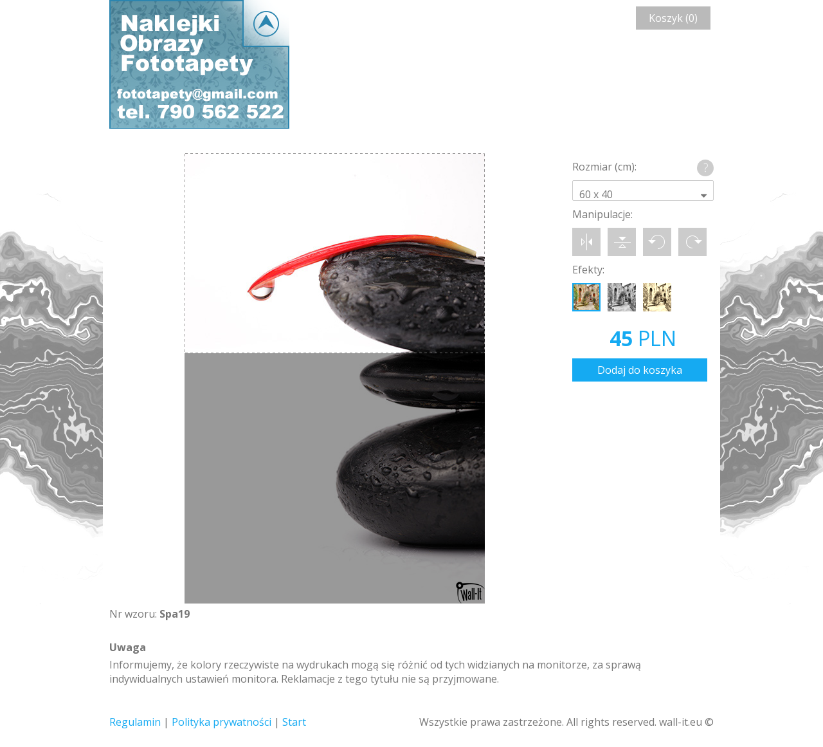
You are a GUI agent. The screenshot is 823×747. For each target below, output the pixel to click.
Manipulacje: (602, 214)
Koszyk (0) (673, 18)
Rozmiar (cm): (604, 167)
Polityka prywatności (221, 722)
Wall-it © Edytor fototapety (199, 64)
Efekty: (588, 270)
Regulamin (135, 722)
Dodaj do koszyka (639, 370)
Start (294, 722)
